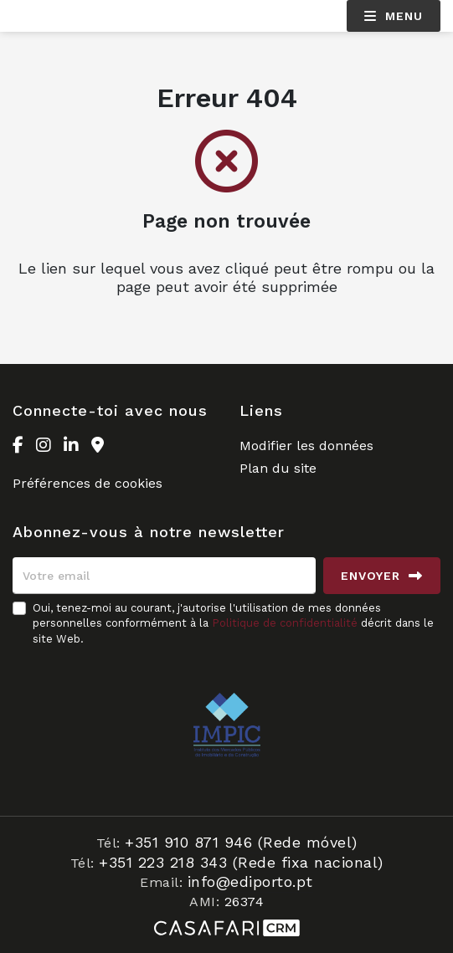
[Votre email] (164, 575)
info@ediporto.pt (250, 881)
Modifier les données (306, 445)
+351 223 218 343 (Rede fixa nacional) (241, 862)
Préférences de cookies (87, 483)
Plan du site (278, 468)
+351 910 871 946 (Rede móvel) (241, 842)
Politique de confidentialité (285, 623)
